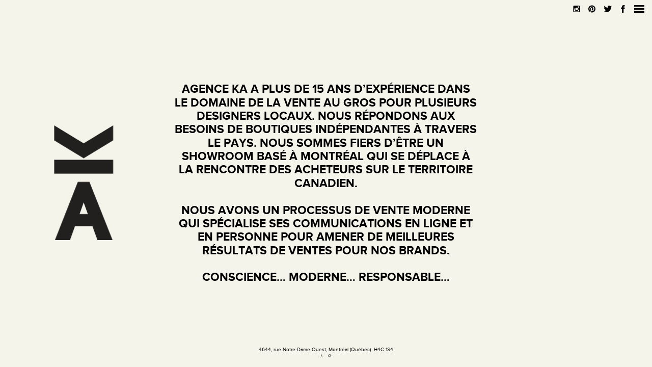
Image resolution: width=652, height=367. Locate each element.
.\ (321, 355)
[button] (639, 9)
